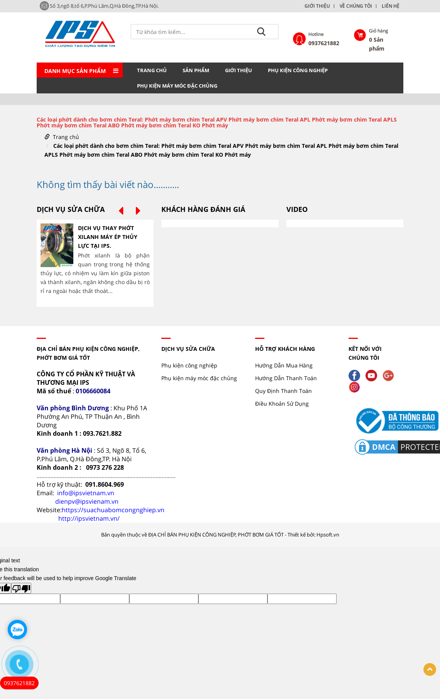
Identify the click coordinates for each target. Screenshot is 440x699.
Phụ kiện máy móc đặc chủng (177, 86)
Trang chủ (152, 70)
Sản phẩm (196, 70)
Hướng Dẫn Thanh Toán (286, 378)
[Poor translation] (21, 588)
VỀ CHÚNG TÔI (356, 6)
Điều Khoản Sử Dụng (282, 403)
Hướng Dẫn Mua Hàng (284, 365)
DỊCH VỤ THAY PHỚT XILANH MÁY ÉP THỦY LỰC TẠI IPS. (107, 236)
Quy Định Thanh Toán (283, 390)
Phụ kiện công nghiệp (298, 70)
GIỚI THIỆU (317, 6)
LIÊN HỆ (390, 6)
